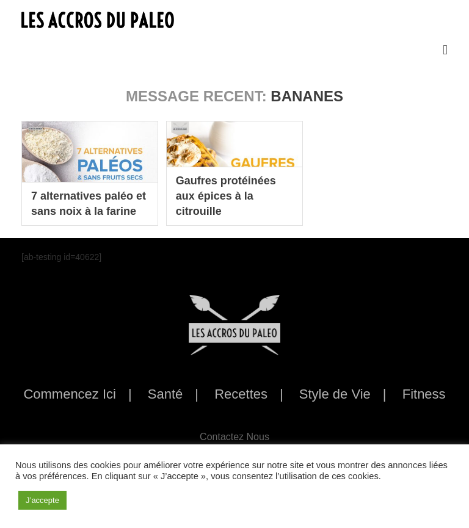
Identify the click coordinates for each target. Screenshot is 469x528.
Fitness (424, 394)
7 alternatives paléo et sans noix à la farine (88, 203)
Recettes (240, 394)
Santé (165, 394)
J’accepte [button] (42, 500)
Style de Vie (335, 394)
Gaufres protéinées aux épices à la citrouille (226, 196)
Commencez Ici (69, 394)
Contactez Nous (234, 437)
